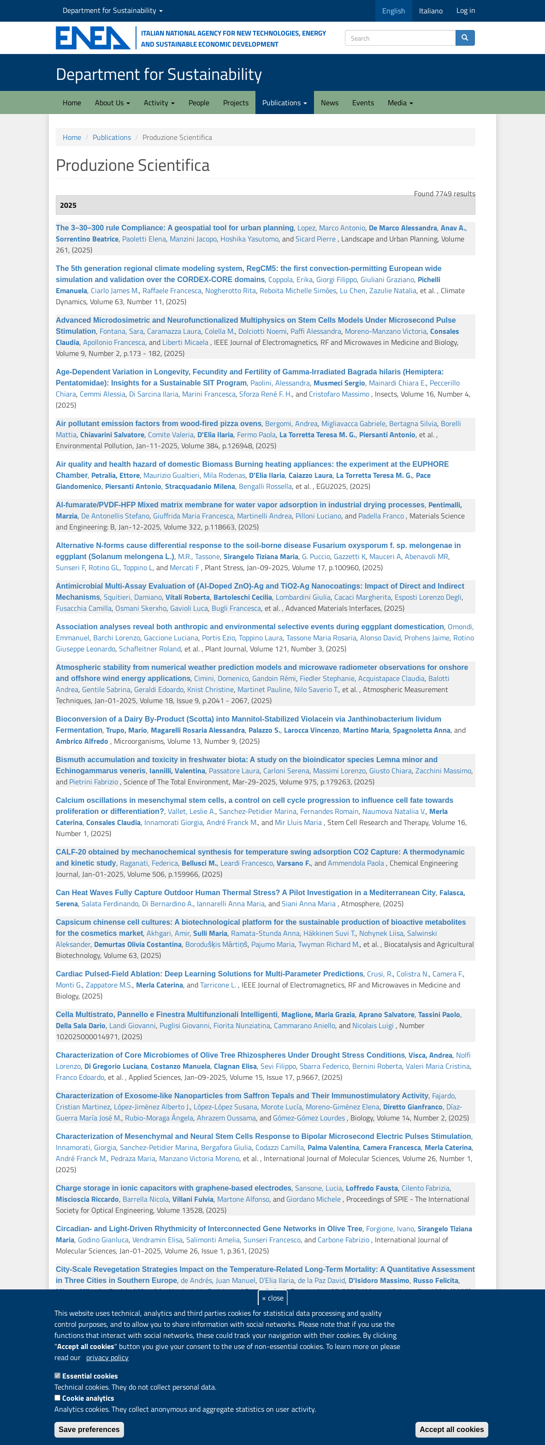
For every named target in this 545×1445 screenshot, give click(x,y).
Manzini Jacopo (193, 238)
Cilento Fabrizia (426, 1187)
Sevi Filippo (278, 1066)
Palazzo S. (264, 729)
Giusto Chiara (390, 770)
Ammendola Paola (356, 862)
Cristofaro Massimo (339, 393)
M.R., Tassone (199, 556)
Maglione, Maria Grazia (318, 1014)
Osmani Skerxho (140, 608)
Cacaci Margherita (362, 596)
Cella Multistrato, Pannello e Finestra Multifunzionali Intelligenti (167, 1014)
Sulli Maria (210, 933)
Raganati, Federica (149, 862)
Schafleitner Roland (150, 648)
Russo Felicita (435, 1280)
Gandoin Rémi (274, 678)
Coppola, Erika (290, 279)
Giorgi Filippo (336, 279)
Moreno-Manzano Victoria (386, 331)
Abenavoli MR (426, 556)
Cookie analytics (88, 1397)
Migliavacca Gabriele (353, 423)
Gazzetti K (350, 556)
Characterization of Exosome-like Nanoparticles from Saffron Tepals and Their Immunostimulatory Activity (242, 1096)
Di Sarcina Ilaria (153, 393)
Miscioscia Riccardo (87, 1198)
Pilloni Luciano (318, 515)
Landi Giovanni (132, 1025)
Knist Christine (210, 689)
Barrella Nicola (146, 1198)
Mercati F (184, 567)
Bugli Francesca (236, 608)
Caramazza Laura (174, 331)
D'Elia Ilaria (215, 434)
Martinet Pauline (263, 689)
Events (363, 102)
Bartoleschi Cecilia (242, 596)
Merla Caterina (159, 984)
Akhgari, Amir (168, 933)
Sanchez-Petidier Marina (257, 811)
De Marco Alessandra (403, 227)
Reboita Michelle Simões (298, 290)
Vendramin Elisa (157, 1239)
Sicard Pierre (316, 238)
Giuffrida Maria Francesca (193, 515)
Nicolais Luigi (373, 1025)
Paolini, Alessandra (280, 382)
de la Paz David (321, 1280)
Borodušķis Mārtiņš (216, 944)
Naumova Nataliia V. (394, 811)
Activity (159, 102)
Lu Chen (353, 290)
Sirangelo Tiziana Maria (261, 556)
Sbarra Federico (324, 1066)
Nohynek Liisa (381, 933)
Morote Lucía (281, 1106)
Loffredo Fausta (372, 1187)
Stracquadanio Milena (200, 486)
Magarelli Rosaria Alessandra (198, 729)
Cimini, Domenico (221, 678)
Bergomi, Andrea (291, 423)
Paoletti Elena (144, 238)
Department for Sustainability (113, 10)
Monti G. (69, 984)
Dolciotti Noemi (262, 331)
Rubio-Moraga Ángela (159, 1117)
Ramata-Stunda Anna (265, 933)
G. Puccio (316, 556)
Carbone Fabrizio (343, 1239)
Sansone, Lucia (318, 1187)
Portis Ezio (218, 637)
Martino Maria (366, 729)
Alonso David (380, 637)
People (199, 102)
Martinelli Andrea (264, 515)
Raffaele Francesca (171, 290)
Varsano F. (294, 862)
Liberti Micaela (185, 342)
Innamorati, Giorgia (86, 1147)
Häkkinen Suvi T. (329, 933)
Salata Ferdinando (110, 903)
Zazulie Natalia (392, 290)
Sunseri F (70, 567)
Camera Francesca (392, 1147)
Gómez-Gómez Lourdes (309, 1117)
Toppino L (138, 567)
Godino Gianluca (103, 1239)
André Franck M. (232, 822)
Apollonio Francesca (114, 342)
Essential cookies (90, 1375)
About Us (112, 102)
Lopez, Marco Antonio (331, 227)
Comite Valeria (171, 434)
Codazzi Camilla (279, 1147)
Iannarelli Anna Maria (231, 903)
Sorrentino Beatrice (87, 238)
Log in (465, 10)
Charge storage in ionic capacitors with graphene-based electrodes (173, 1188)
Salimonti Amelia (213, 1239)
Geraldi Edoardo (159, 689)
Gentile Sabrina (106, 689)
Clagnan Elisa (235, 1066)
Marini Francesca (209, 393)
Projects (236, 102)
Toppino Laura (261, 637)
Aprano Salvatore (387, 1014)
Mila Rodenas (224, 475)
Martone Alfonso (243, 1198)
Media (400, 102)
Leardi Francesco (246, 862)
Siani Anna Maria (309, 903)
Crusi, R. (380, 973)
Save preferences (89, 1429)
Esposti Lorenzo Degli (428, 596)
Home (72, 102)
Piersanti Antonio (387, 434)
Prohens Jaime (427, 637)
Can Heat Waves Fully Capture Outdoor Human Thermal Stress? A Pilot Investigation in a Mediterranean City (246, 893)
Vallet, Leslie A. (191, 811)
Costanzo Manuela (180, 1066)
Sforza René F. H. (265, 393)
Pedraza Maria (133, 1158)
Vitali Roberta (188, 596)
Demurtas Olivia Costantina (138, 944)
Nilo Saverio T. (316, 689)
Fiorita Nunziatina (241, 1025)
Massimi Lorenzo (339, 770)
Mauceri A (385, 556)
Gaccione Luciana (171, 637)
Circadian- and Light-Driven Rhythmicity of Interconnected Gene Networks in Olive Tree (209, 1229)
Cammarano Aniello (304, 1025)
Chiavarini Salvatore (112, 434)
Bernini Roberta (377, 1066)
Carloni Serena (286, 770)
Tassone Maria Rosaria (321, 637)
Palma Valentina (333, 1147)
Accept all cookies (452, 1429)
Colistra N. (413, 973)
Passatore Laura (234, 770)
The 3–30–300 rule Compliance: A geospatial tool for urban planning (175, 228)
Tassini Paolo (439, 1014)
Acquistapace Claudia (391, 678)
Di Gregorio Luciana (115, 1066)
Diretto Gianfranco (413, 1106)
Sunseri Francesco (272, 1239)
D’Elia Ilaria (276, 1280)
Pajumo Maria (273, 944)
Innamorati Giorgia (173, 822)
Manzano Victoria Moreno (199, 1158)
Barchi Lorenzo (116, 637)
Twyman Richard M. (329, 944)
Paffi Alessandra (315, 331)
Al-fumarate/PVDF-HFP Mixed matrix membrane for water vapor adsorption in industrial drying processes (240, 505)
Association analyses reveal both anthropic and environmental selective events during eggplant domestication (250, 627)
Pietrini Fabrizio (93, 781)
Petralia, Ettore (115, 475)
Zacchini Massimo (443, 770)
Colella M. (220, 331)
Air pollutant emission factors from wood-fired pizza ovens (158, 423)
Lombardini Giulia (303, 596)
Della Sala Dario (81, 1025)
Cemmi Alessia (102, 393)
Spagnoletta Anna (421, 729)
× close (273, 1297)
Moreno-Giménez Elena (342, 1106)
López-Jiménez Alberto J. (152, 1106)
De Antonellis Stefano (115, 515)
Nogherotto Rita (230, 290)
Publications (284, 102)
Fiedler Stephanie (327, 678)
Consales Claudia (113, 822)
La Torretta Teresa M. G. (317, 434)
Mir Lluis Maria (298, 822)
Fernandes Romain (329, 811)
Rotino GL (104, 567)
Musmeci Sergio (339, 382)
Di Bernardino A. (167, 903)
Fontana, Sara (121, 331)
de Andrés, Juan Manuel (218, 1280)
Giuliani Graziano (387, 279)
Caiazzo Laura (310, 475)
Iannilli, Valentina (177, 770)
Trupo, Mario (126, 729)
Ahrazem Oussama (226, 1117)
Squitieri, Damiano (133, 596)
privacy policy (107, 1357)
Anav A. (453, 227)
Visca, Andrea (430, 1054)
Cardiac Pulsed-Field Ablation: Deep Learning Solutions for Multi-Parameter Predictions (209, 974)
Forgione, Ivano (390, 1228)
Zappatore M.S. (109, 984)
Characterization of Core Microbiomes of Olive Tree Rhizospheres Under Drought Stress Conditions (230, 1055)
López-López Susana (225, 1106)
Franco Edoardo (80, 1077)
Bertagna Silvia (413, 423)
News (329, 102)
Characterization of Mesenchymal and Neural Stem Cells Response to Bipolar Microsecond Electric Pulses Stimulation (263, 1136)
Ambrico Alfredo (82, 741)
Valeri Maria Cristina (438, 1066)
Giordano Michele (313, 1198)
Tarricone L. (218, 984)
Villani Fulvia (192, 1198)
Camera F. (447, 973)
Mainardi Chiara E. (397, 382)
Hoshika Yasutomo (249, 238)
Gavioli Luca (189, 608)
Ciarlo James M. (115, 290)
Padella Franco (381, 515)
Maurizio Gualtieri (171, 475)
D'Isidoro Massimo (379, 1280)
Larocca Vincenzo (311, 729)
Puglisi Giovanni (185, 1025)
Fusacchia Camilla (84, 608)
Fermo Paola (256, 434)
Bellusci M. (199, 862)
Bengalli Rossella (265, 486)
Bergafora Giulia (226, 1147)
